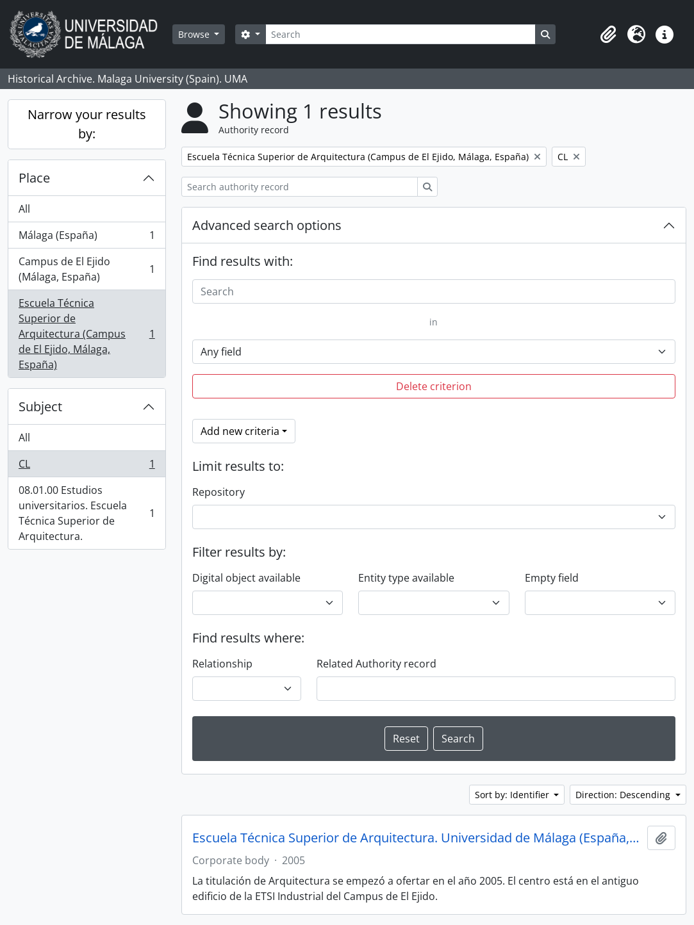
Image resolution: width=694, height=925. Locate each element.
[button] (608, 34)
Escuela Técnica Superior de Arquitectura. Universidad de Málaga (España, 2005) (417, 838)
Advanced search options (267, 225)
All (24, 209)
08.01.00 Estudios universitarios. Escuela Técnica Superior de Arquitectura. (86, 513)
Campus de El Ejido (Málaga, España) (86, 269)
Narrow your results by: (87, 124)
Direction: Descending (624, 795)
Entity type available (406, 578)
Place (34, 177)
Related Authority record (376, 664)
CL (86, 466)
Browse (195, 34)
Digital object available (246, 578)
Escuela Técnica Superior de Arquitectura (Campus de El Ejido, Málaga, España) (86, 334)
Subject (40, 406)
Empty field (552, 578)
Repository (218, 492)
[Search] (400, 34)
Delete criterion (434, 386)
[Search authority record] (299, 187)
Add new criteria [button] (240, 431)
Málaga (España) (86, 238)
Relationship (222, 664)
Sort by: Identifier (513, 795)
